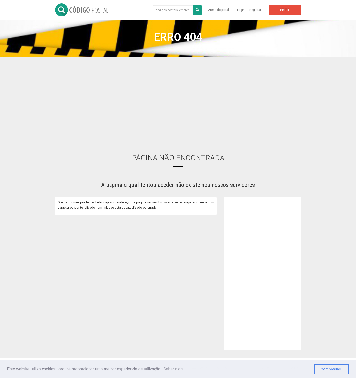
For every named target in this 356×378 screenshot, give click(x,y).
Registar (255, 10)
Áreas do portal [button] (220, 10)
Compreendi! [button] (332, 369)
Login (241, 10)
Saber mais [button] (173, 369)
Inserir (284, 10)
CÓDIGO (81, 10)
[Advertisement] (178, 101)
